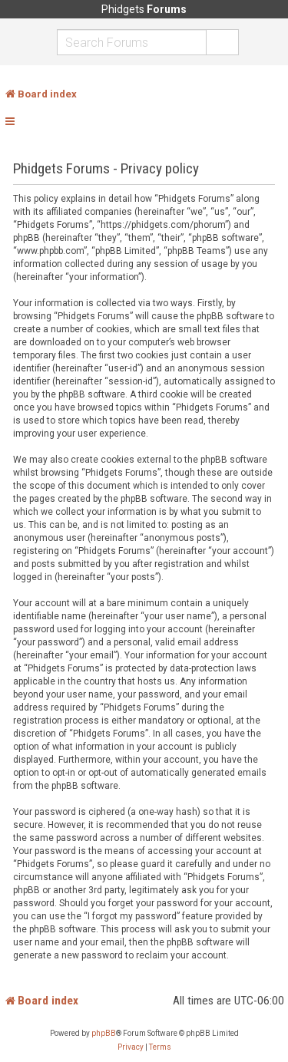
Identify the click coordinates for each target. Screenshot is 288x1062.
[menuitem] (131, 1047)
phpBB (103, 1033)
